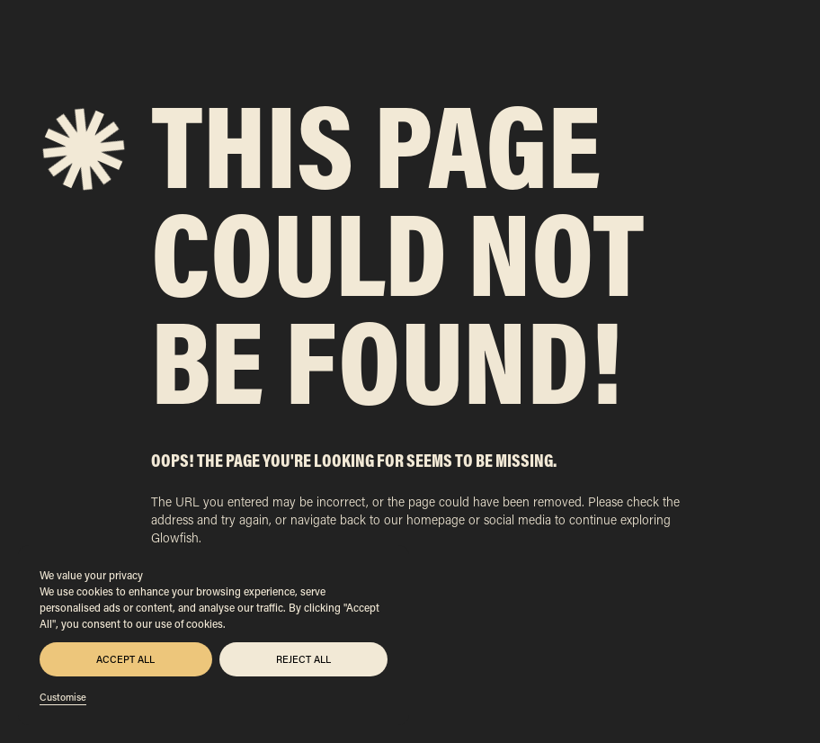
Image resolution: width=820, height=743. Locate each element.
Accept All (125, 659)
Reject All (303, 659)
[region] (213, 635)
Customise (63, 697)
